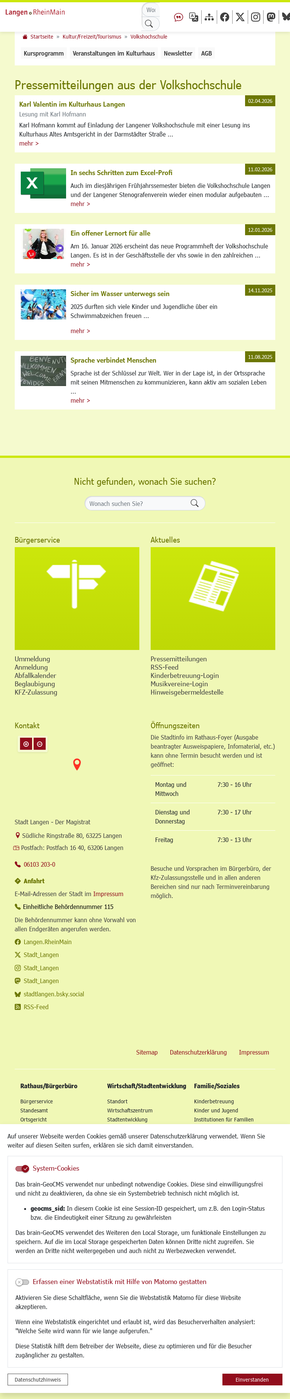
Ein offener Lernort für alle (110, 233)
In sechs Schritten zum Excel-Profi (122, 172)
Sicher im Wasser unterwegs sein (120, 293)
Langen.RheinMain (48, 941)
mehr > (29, 143)
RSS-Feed (36, 1006)
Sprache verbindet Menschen (113, 360)
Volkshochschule (149, 36)
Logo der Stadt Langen (43, 11)
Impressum (108, 893)
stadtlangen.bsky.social (54, 993)
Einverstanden (252, 1379)
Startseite (42, 36)
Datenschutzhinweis (38, 1379)
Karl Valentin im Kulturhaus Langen (72, 104)
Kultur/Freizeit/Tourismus (92, 36)
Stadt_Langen (41, 954)
